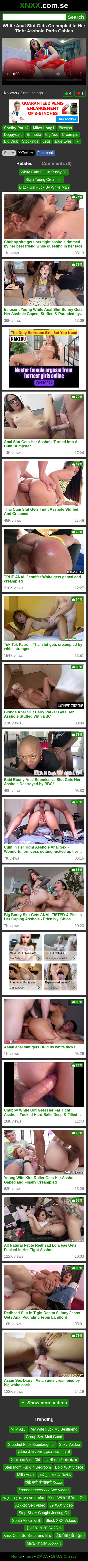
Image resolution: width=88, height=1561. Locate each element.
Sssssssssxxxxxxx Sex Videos (44, 1490)
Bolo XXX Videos (69, 1467)
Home (16, 1556)
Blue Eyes (63, 141)
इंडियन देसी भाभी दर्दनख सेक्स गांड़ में (44, 1452)
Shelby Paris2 (16, 128)
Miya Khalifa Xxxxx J (44, 1543)
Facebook (45, 153)
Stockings (30, 141)
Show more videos (44, 1402)
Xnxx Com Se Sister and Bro (27, 1536)
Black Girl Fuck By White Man (44, 187)
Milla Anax (25, 1475)
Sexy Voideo (69, 1445)
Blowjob (65, 128)
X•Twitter (25, 153)
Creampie (70, 135)
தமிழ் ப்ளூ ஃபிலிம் (54, 1475)
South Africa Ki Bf (26, 1521)
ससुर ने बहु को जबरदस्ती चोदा (23, 1498)
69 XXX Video (61, 1505)
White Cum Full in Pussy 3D (44, 172)
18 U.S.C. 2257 (64, 1556)
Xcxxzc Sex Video (30, 1505)
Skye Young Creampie (43, 180)
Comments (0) (57, 163)
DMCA (42, 1556)
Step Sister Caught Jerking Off (44, 1513)
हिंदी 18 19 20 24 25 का (44, 1528)
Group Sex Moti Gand (44, 1437)
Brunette (34, 135)
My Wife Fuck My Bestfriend (54, 1429)
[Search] (34, 17)
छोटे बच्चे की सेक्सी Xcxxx (44, 1483)
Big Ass (51, 135)
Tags (29, 1556)
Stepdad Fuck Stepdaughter (31, 1445)
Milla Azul (19, 1429)
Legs (46, 141)
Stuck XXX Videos (61, 1521)
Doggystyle (13, 135)
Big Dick (11, 141)
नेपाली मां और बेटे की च (60, 1460)
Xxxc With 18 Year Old (67, 1498)
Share (9, 153)
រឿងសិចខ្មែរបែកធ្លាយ (70, 1536)
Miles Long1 (43, 128)
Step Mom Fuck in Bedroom (27, 1467)
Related (24, 163)
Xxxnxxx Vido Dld (25, 1460)
